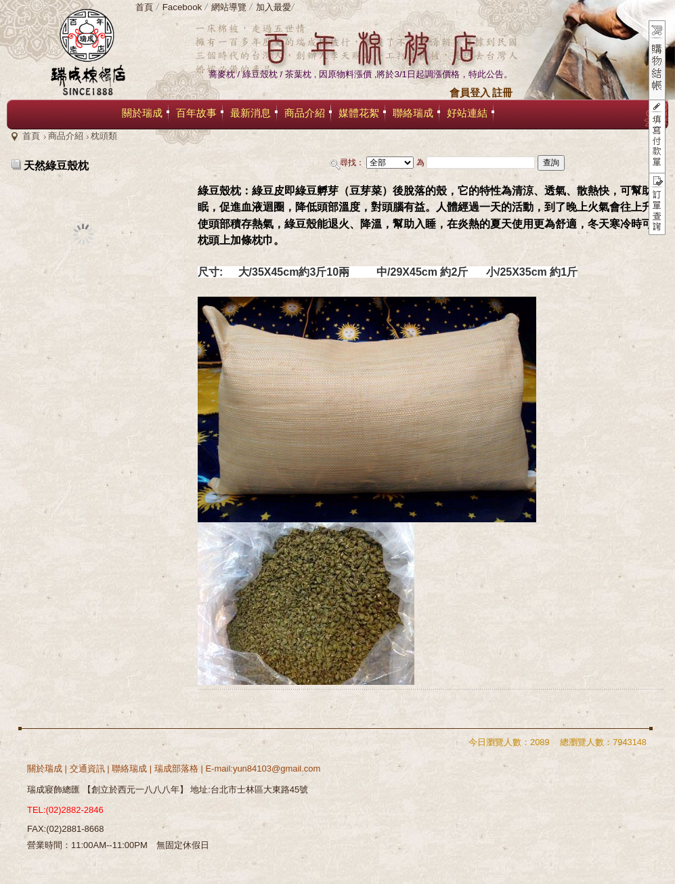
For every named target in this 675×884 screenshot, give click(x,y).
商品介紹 (65, 136)
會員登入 (470, 92)
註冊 (502, 92)
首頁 (31, 136)
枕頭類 (104, 136)
